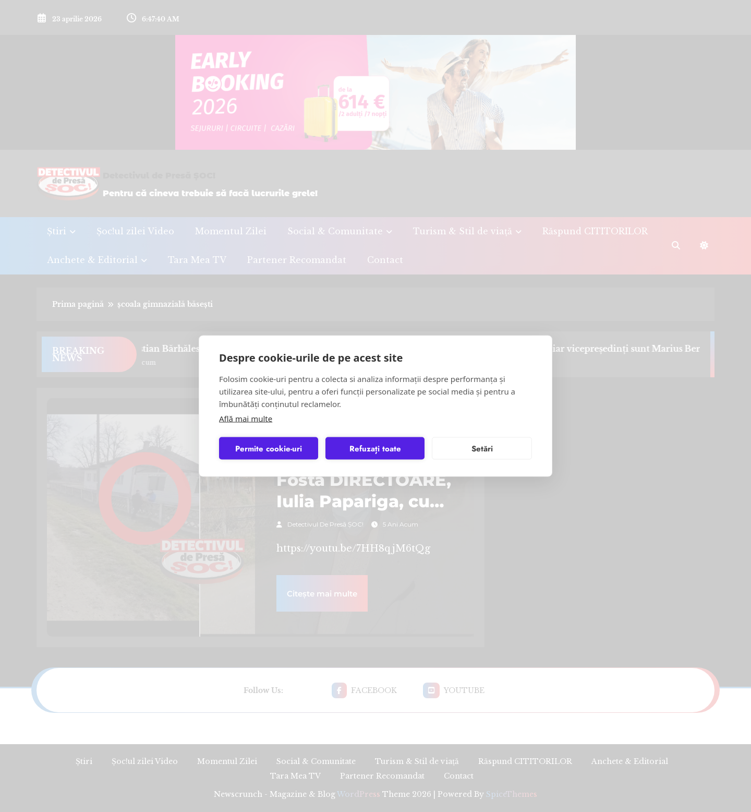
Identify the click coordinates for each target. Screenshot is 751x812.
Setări (482, 448)
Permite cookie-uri (268, 448)
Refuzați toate (375, 448)
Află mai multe (245, 418)
